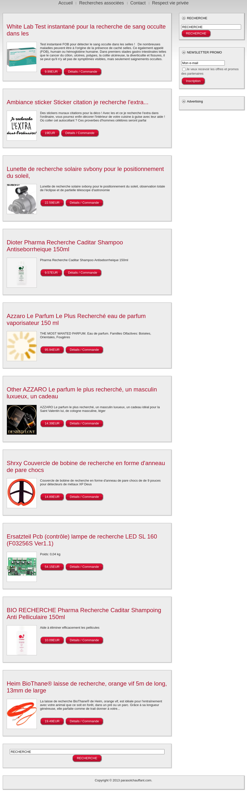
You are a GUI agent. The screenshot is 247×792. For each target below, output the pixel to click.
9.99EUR (51, 71)
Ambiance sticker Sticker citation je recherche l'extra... (77, 102)
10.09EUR (52, 640)
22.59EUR (52, 202)
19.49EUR (52, 721)
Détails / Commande (82, 71)
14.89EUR (52, 497)
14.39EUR (52, 423)
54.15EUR (52, 567)
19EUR (50, 133)
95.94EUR (52, 350)
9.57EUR (51, 272)
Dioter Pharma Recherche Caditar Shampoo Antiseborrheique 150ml (65, 246)
